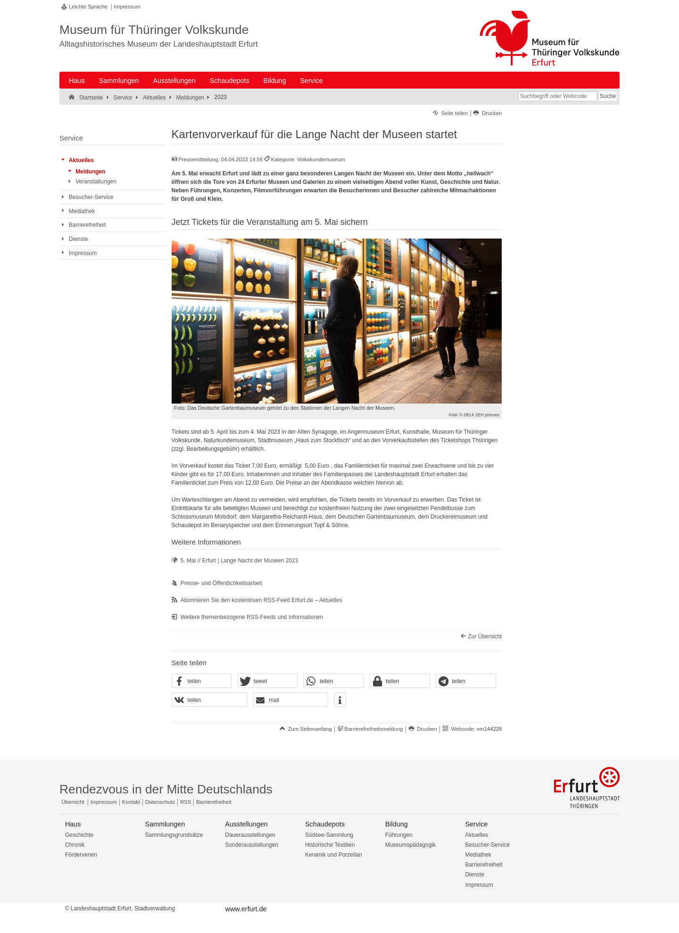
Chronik (74, 845)
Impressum (127, 6)
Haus (77, 80)
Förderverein (81, 854)
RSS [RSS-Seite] (185, 802)
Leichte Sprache (88, 6)
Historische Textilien (330, 845)
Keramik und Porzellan (333, 854)
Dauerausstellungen (250, 835)
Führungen (399, 835)
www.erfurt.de (245, 909)
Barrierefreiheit (483, 864)
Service (311, 80)
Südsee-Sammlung (329, 835)
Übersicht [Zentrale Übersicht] (73, 802)
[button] (202, 681)
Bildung (275, 80)
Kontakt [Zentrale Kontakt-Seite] (131, 802)
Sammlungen (119, 80)
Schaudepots (229, 80)
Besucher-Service (487, 845)
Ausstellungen (174, 80)
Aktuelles (476, 835)
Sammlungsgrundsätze (174, 835)
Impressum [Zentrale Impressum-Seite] (104, 802)
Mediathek (478, 854)
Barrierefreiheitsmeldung (373, 729)
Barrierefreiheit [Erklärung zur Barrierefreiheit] (214, 802)
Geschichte (79, 835)
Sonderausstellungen (251, 845)
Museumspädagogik (410, 845)
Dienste (474, 874)
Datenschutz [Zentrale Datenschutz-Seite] (160, 802)
